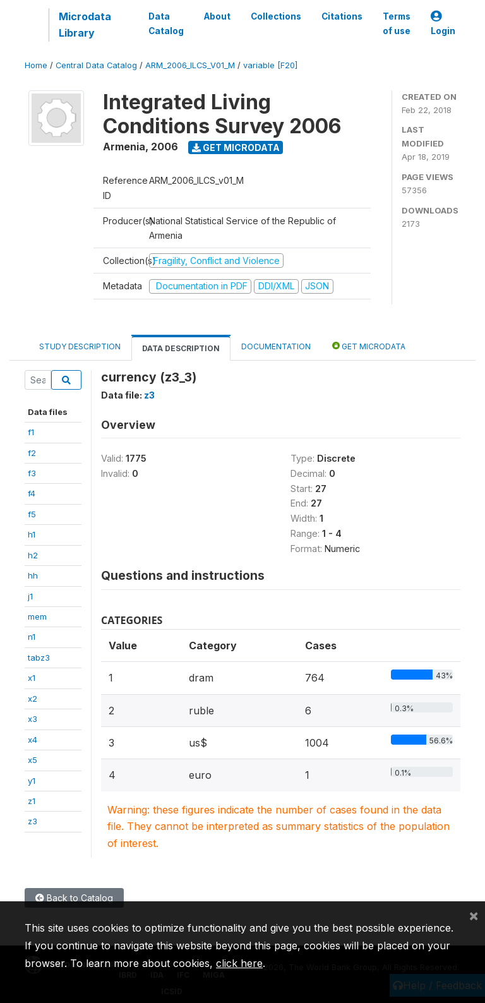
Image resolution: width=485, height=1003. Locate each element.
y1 (31, 781)
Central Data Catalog (96, 65)
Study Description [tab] (80, 346)
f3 (32, 473)
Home (36, 65)
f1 (31, 432)
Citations (341, 16)
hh (33, 575)
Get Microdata (236, 147)
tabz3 (39, 657)
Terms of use (396, 23)
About (217, 16)
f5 (32, 514)
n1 (31, 637)
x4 (32, 740)
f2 (32, 453)
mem (37, 616)
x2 (32, 699)
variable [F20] (270, 65)
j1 (30, 596)
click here (239, 963)
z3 (32, 821)
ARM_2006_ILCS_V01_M (190, 65)
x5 (32, 760)
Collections (276, 16)
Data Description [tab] (181, 348)
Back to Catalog (74, 897)
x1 (31, 678)
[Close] (474, 915)
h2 (33, 555)
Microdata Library (85, 24)
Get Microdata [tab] (368, 345)
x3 (32, 719)
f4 (31, 493)
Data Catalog (166, 23)
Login (443, 23)
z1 (31, 801)
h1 (31, 534)
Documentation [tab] (276, 346)
